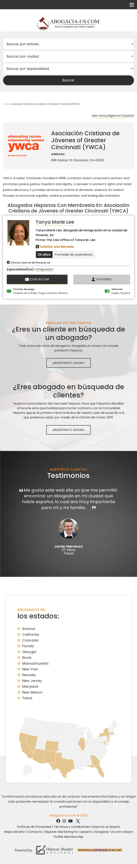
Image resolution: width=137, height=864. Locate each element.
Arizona (28, 628)
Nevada (29, 674)
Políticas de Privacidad (34, 827)
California (30, 634)
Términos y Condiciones (72, 827)
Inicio (6, 103)
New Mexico (32, 692)
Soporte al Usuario (106, 827)
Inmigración (44, 269)
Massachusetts (35, 663)
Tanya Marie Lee (55, 222)
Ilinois (27, 657)
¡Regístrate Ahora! (68, 363)
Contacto (34, 832)
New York (30, 669)
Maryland (30, 686)
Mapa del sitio (14, 832)
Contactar (37, 279)
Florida (28, 646)
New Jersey (32, 680)
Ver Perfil (102, 279)
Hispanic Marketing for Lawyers (68, 832)
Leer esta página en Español (112, 115)
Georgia (29, 651)
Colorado (30, 640)
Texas (27, 698)
